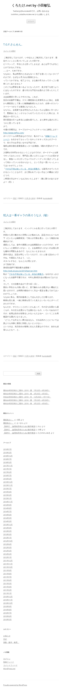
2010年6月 (7, 616)
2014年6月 (7, 515)
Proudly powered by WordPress (15, 685)
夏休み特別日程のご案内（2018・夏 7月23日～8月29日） (26, 400)
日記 (15, 198)
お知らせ (6, 636)
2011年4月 (7, 587)
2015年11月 (8, 485)
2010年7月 (7, 613)
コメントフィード (10, 665)
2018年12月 (8, 456)
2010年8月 (7, 609)
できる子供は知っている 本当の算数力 (22, 168)
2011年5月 (7, 583)
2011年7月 (7, 577)
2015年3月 (7, 495)
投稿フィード (8, 662)
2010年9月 (7, 606)
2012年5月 (7, 547)
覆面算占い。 (8, 420)
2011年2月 (7, 590)
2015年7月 (7, 488)
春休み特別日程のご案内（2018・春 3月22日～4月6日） (26, 403)
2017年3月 (7, 472)
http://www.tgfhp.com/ (13, 132)
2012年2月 (7, 554)
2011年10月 (8, 567)
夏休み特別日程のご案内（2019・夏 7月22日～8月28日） (26, 390)
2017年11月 (8, 465)
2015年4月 (7, 492)
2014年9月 (7, 505)
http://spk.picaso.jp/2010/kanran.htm (20, 271)
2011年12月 (8, 560)
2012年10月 (8, 541)
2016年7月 (7, 475)
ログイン (6, 659)
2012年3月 (7, 551)
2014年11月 (8, 501)
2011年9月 (7, 570)
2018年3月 (7, 462)
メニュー (31, 21)
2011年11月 (8, 564)
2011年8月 (7, 573)
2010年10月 (8, 603)
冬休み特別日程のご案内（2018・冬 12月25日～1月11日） (27, 397)
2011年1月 (7, 593)
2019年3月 (7, 452)
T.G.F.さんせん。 (13, 44)
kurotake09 (47, 198)
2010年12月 (8, 596)
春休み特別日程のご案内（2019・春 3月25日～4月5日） (26, 393)
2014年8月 (7, 508)
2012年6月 (7, 544)
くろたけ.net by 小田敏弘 (31, 5)
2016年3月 (7, 479)
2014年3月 (7, 521)
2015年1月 (7, 498)
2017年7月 (7, 469)
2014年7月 (7, 511)
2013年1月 (7, 537)
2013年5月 (7, 531)
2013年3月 (7, 534)
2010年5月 (7, 619)
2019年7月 (7, 449)
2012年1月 (7, 557)
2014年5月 (7, 518)
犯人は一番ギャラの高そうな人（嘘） (26, 215)
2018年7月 (7, 459)
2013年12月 (8, 524)
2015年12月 (8, 482)
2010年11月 (8, 600)
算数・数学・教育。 (11, 642)
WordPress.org (9, 668)
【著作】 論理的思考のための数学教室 (19, 426)
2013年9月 (7, 528)
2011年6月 (7, 580)
